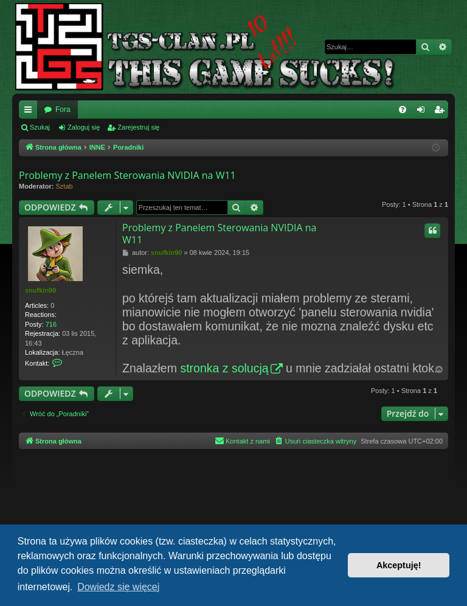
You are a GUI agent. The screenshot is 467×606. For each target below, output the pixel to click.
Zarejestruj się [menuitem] (441, 112)
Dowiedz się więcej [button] (118, 587)
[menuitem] (402, 109)
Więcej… (30, 112)
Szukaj (40, 127)
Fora (63, 109)
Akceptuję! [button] (398, 565)
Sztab (64, 186)
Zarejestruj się (138, 127)
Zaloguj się (83, 127)
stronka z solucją (224, 368)
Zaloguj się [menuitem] (423, 112)
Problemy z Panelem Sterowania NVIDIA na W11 (127, 175)
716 (51, 324)
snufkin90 (40, 290)
